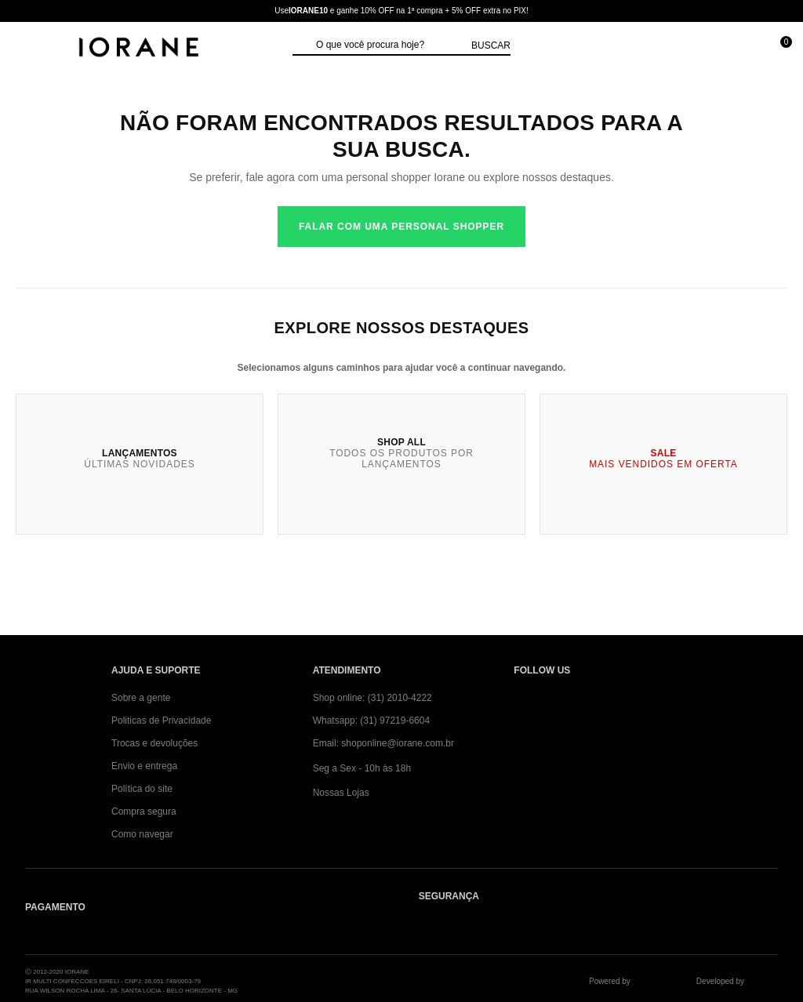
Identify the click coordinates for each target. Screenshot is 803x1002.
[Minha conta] (707, 49)
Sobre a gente (140, 697)
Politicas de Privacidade (161, 720)
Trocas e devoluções (154, 743)
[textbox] (389, 45)
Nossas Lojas (341, 792)
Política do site (142, 788)
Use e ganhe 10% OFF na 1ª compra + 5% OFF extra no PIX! (401, 10)
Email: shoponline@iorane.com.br (383, 743)
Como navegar (142, 834)
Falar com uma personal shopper (401, 226)
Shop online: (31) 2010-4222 (372, 697)
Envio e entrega (144, 766)
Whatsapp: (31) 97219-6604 (371, 720)
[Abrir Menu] (28, 49)
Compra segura (143, 811)
